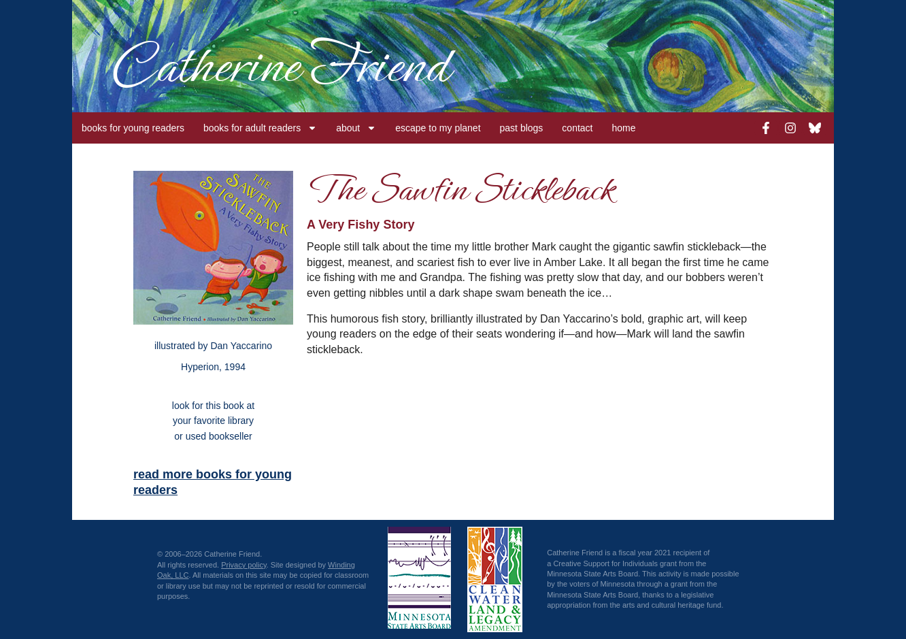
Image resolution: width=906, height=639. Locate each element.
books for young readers (133, 127)
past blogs (521, 127)
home (624, 127)
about (356, 128)
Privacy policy (243, 565)
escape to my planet (437, 127)
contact (577, 127)
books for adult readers (260, 128)
